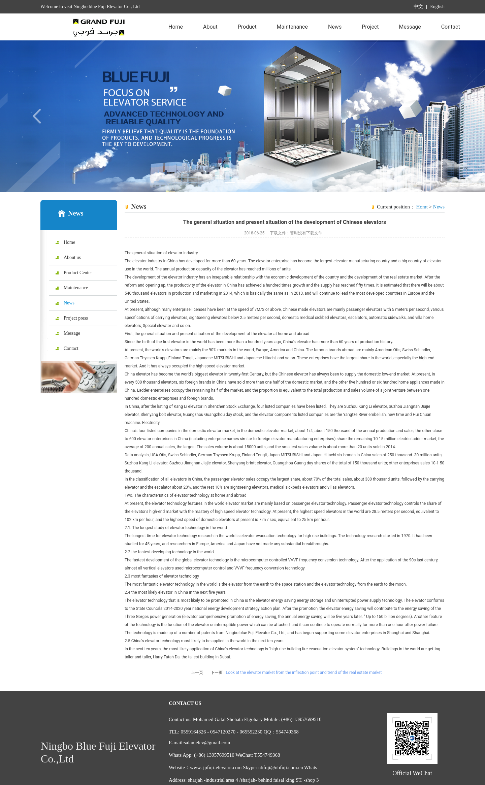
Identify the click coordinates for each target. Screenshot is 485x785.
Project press (370, 32)
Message (410, 27)
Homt (422, 206)
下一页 (217, 672)
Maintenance (292, 27)
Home (175, 27)
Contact (450, 27)
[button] (36, 116)
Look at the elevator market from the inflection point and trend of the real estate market (304, 672)
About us (210, 32)
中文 (418, 6)
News (335, 27)
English (437, 6)
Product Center (247, 32)
